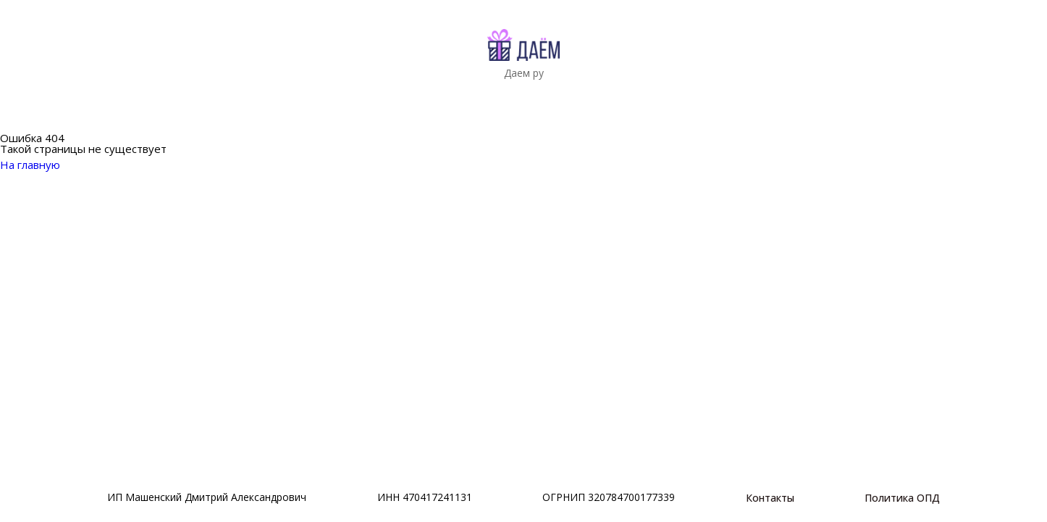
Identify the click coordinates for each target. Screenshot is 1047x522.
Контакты (770, 498)
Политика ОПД (902, 498)
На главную (39, 164)
